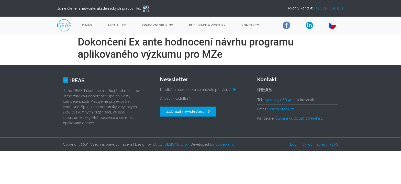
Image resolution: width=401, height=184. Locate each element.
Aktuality (117, 25)
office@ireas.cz (281, 109)
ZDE (232, 90)
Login (294, 144)
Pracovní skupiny (157, 25)
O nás (87, 25)
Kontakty (250, 25)
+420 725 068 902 (329, 8)
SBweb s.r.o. (225, 144)
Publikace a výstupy (207, 25)
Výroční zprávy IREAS (320, 144)
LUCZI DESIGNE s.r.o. (170, 144)
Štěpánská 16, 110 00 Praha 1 (298, 118)
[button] (188, 112)
